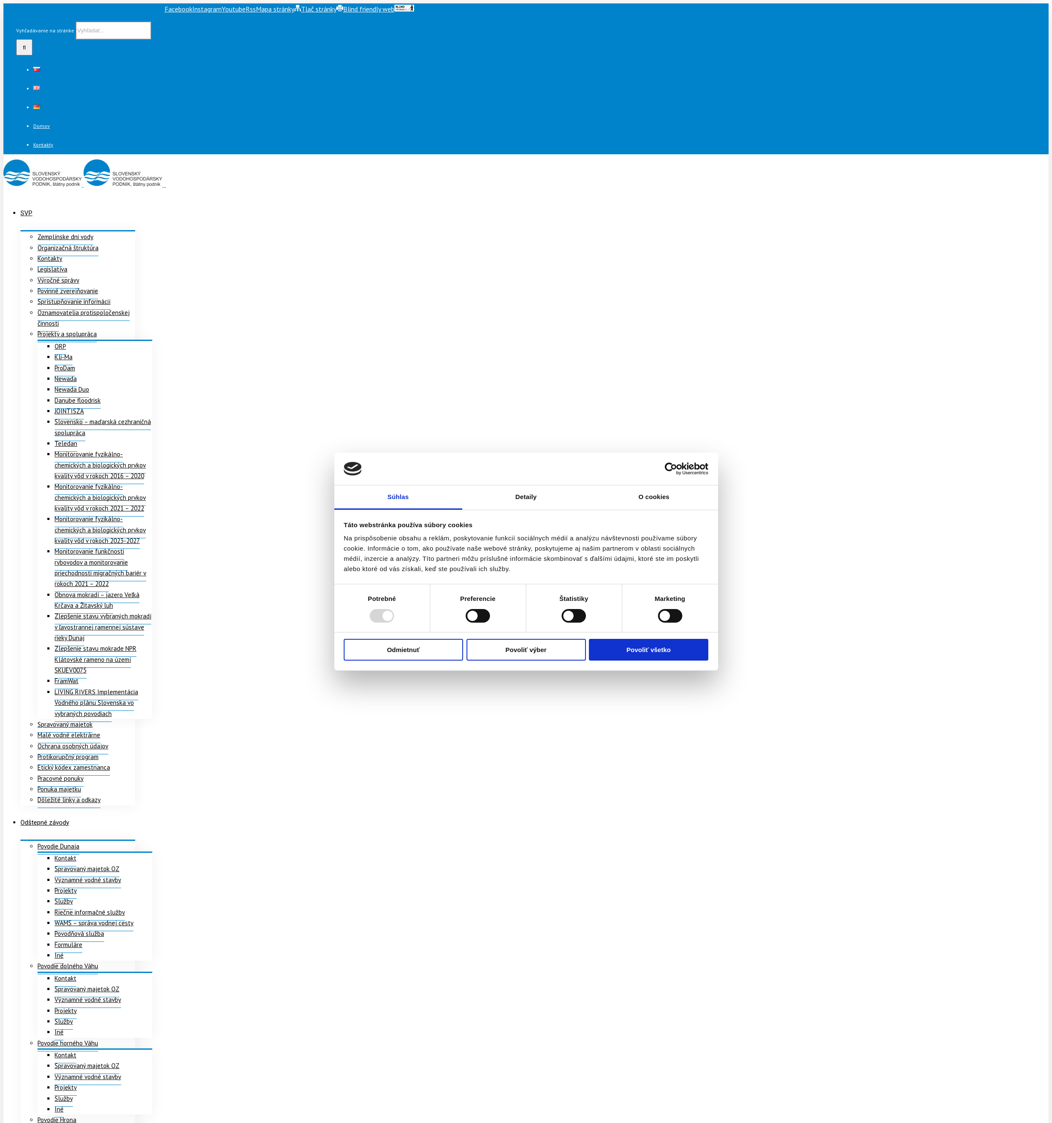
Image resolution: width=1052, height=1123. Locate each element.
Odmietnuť (403, 649)
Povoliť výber (525, 649)
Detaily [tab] (526, 496)
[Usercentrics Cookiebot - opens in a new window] (671, 468)
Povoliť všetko (648, 649)
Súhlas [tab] (398, 496)
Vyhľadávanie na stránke (45, 30)
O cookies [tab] (653, 496)
